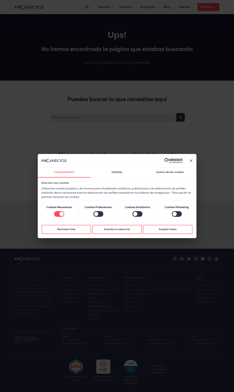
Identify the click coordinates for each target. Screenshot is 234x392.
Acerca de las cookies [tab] (170, 172)
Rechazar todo (66, 229)
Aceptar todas (168, 229)
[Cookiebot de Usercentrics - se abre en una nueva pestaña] (167, 160)
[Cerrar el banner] (191, 160)
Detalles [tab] (117, 172)
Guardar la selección (117, 229)
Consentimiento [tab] (64, 172)
